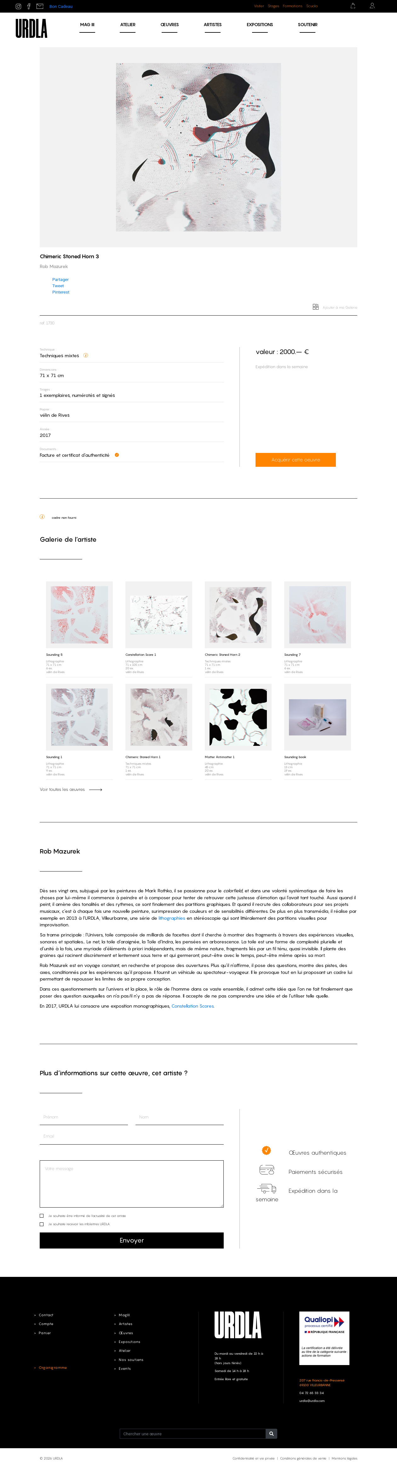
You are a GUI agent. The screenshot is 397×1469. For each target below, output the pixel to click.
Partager (60, 279)
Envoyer (132, 1240)
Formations (292, 6)
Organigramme (53, 1367)
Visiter (259, 6)
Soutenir (308, 24)
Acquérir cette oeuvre (295, 460)
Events (125, 1368)
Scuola (312, 6)
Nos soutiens (131, 1360)
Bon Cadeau (60, 6)
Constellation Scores (192, 1006)
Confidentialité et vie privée (254, 1458)
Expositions (260, 24)
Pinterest (60, 291)
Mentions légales (344, 1458)
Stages (273, 6)
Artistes (213, 24)
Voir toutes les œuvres (71, 789)
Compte (46, 1324)
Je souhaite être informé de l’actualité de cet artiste (87, 1216)
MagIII (124, 1315)
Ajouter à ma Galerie (335, 307)
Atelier (127, 24)
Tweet (58, 285)
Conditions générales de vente (303, 1458)
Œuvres (169, 24)
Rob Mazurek (60, 851)
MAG (87, 24)
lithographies (171, 918)
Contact (46, 1315)
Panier (45, 1333)
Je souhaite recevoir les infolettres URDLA (79, 1224)
